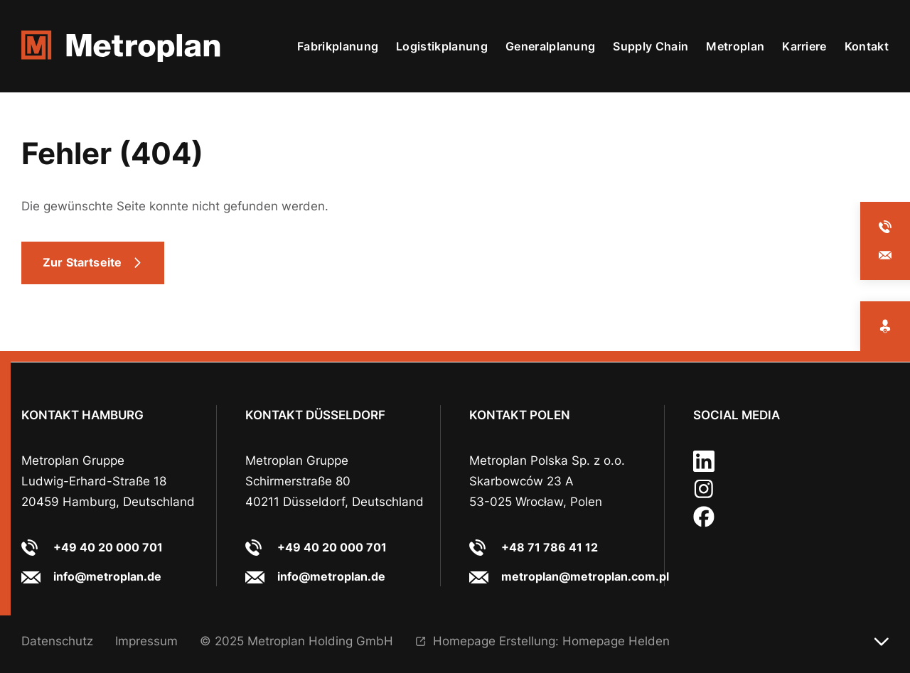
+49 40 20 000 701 (108, 547)
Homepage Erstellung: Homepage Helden (551, 640)
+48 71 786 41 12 (549, 547)
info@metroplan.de (107, 576)
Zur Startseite (82, 262)
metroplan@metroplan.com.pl (585, 576)
